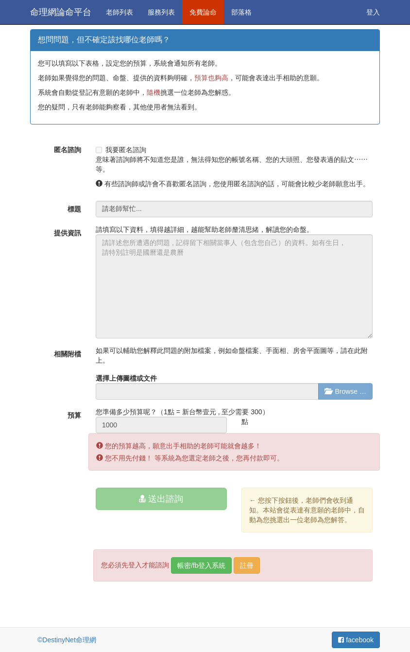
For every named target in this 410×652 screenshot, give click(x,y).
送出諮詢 (161, 499)
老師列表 (119, 12)
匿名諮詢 (67, 150)
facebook (356, 640)
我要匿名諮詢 (121, 150)
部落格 (241, 12)
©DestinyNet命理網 (66, 640)
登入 (373, 12)
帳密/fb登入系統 (201, 565)
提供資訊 (67, 233)
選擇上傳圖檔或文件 (126, 378)
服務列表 (161, 12)
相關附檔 (67, 354)
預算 (74, 415)
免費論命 (203, 12)
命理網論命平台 (60, 12)
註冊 (247, 565)
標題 (74, 209)
